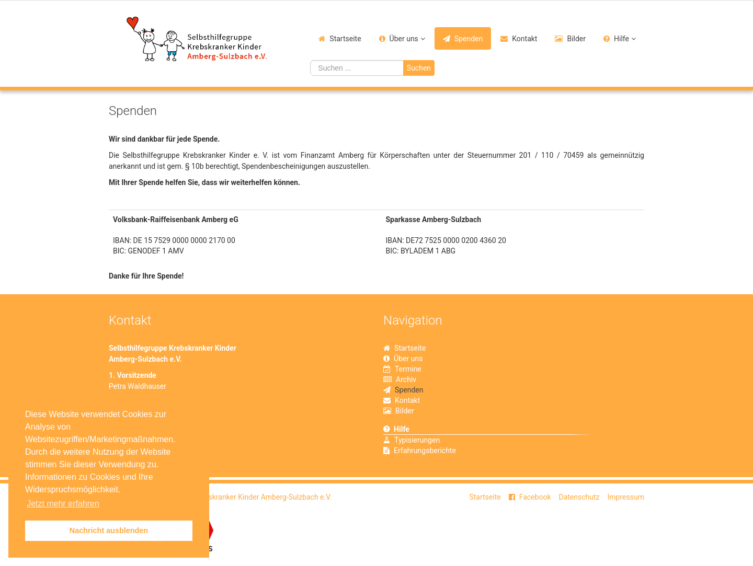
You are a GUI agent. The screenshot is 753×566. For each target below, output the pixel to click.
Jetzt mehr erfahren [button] (63, 503)
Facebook (535, 497)
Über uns (404, 38)
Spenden (468, 38)
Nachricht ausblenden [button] (109, 530)
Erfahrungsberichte (425, 450)
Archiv (406, 379)
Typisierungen (417, 440)
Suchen (419, 68)
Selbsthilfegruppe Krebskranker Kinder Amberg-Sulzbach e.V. (233, 497)
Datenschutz (578, 497)
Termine (408, 369)
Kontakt (524, 38)
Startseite (345, 38)
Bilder (576, 38)
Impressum (626, 497)
